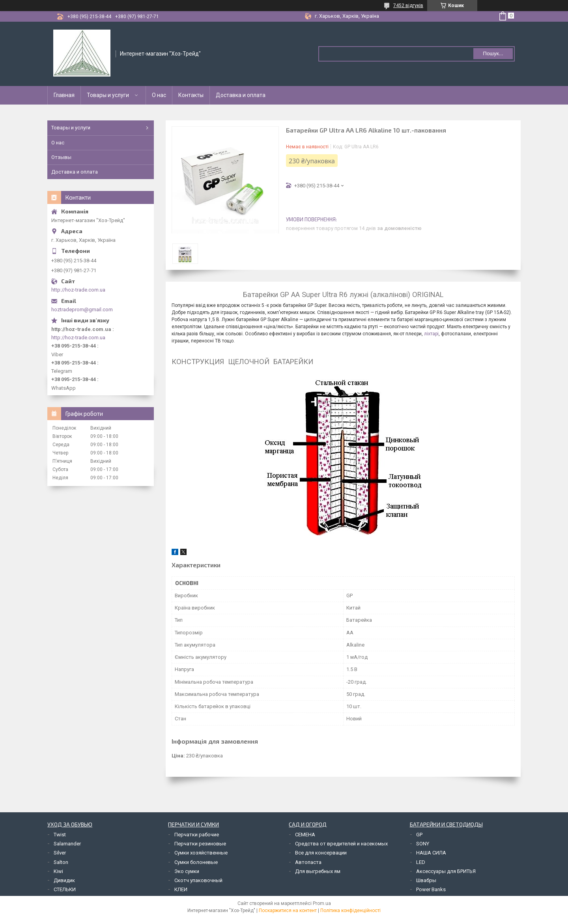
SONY (422, 844)
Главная (64, 95)
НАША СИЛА (431, 853)
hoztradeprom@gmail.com (82, 309)
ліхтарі (431, 334)
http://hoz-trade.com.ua (78, 290)
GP (419, 835)
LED (420, 862)
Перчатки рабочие (196, 835)
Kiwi (58, 871)
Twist (60, 835)
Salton (61, 862)
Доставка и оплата (240, 95)
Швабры (426, 880)
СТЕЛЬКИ (65, 889)
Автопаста (308, 862)
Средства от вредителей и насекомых (341, 844)
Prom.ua (322, 903)
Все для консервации (321, 853)
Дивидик (64, 880)
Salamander (67, 844)
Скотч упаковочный (198, 880)
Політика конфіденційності (350, 910)
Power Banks (431, 889)
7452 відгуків (408, 5)
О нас (159, 95)
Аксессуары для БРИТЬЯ (446, 871)
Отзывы (61, 157)
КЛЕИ (180, 889)
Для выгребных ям (317, 871)
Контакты (191, 95)
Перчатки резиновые (200, 844)
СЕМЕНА (305, 835)
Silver (60, 853)
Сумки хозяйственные (201, 853)
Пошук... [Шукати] (493, 53)
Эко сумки (186, 871)
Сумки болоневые (196, 862)
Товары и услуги (108, 95)
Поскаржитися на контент (288, 910)
